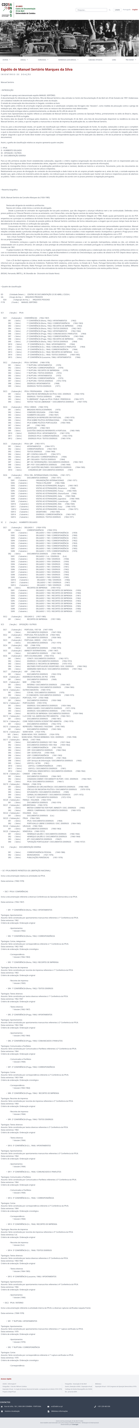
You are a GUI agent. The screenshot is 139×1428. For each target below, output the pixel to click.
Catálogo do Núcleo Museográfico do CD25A (78, 1389)
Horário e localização (12, 1411)
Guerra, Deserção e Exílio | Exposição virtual (78, 1386)
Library (24, 60)
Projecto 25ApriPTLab (9, 1392)
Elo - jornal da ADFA (71, 1392)
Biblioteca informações (59, 1411)
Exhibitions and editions (68, 60)
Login (117, 10)
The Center (131, 60)
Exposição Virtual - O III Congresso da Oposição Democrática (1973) (115, 1386)
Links (114, 60)
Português (127, 10)
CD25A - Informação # (9, 1384)
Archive (7, 60)
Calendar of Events (95, 60)
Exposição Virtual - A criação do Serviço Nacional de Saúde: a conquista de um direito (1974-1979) (32, 1389)
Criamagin (75, 1424)
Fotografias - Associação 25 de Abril (76, 1384)
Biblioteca (98, 1384)
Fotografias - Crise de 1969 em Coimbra (15, 1386)
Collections (43, 60)
